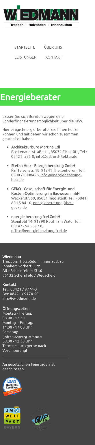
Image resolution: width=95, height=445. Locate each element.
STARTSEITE (25, 47)
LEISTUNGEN (26, 57)
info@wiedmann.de (19, 298)
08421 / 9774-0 (23, 289)
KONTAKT (53, 57)
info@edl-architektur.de (56, 156)
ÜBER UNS (53, 47)
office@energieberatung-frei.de (39, 230)
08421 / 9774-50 (24, 293)
